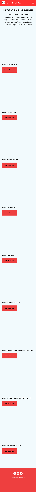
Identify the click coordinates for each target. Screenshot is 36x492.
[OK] (21, 473)
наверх (18, 481)
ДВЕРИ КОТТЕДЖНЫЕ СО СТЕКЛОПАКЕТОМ (16, 398)
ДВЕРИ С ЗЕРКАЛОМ (9, 207)
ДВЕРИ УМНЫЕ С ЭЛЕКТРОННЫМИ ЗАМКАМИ (17, 350)
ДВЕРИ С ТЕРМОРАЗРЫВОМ (11, 303)
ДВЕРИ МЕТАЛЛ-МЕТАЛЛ (10, 160)
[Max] (14, 473)
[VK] (18, 473)
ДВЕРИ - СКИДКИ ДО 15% (10, 64)
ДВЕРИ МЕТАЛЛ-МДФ (9, 112)
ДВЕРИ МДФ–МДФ (8, 255)
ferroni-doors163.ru (13, 3)
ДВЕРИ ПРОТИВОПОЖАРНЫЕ (11, 446)
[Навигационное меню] (33, 2)
